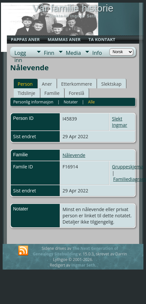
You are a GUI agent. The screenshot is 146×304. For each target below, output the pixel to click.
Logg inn (20, 53)
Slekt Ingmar (119, 122)
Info (97, 52)
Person (25, 84)
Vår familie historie (73, 8)
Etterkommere (76, 84)
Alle (91, 102)
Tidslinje (26, 93)
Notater (71, 102)
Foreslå (76, 93)
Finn (49, 52)
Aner (47, 84)
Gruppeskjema (127, 166)
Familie (52, 93)
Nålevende (74, 155)
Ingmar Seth (83, 265)
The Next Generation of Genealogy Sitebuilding (75, 251)
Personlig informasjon (33, 102)
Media (73, 52)
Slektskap (111, 84)
